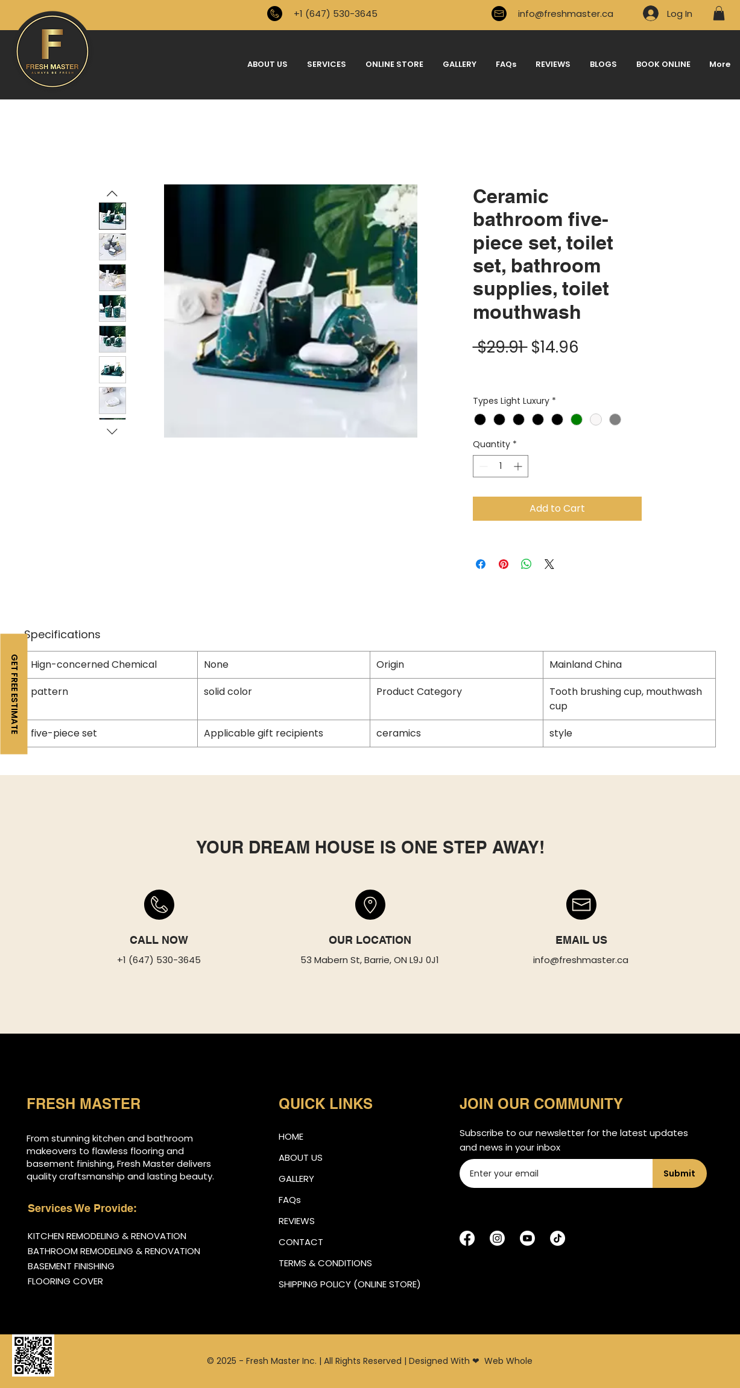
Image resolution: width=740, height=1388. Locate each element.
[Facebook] (467, 1238)
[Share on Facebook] (480, 564)
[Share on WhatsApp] (526, 564)
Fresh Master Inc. (281, 1361)
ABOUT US (301, 1157)
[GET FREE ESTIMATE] (13, 694)
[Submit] (680, 1173)
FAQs (290, 1199)
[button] (719, 13)
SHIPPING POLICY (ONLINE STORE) (342, 1284)
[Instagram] (497, 1238)
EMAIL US (581, 940)
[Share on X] (549, 564)
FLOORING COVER (65, 1281)
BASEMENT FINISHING (71, 1266)
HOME (291, 1136)
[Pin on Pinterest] (503, 564)
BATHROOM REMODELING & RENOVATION (114, 1251)
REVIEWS (297, 1220)
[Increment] (519, 466)
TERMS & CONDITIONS (325, 1263)
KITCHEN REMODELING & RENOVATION (107, 1235)
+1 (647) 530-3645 (336, 13)
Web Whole (508, 1361)
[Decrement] (482, 466)
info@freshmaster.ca (565, 13)
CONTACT (301, 1242)
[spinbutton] (500, 466)
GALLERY (296, 1178)
